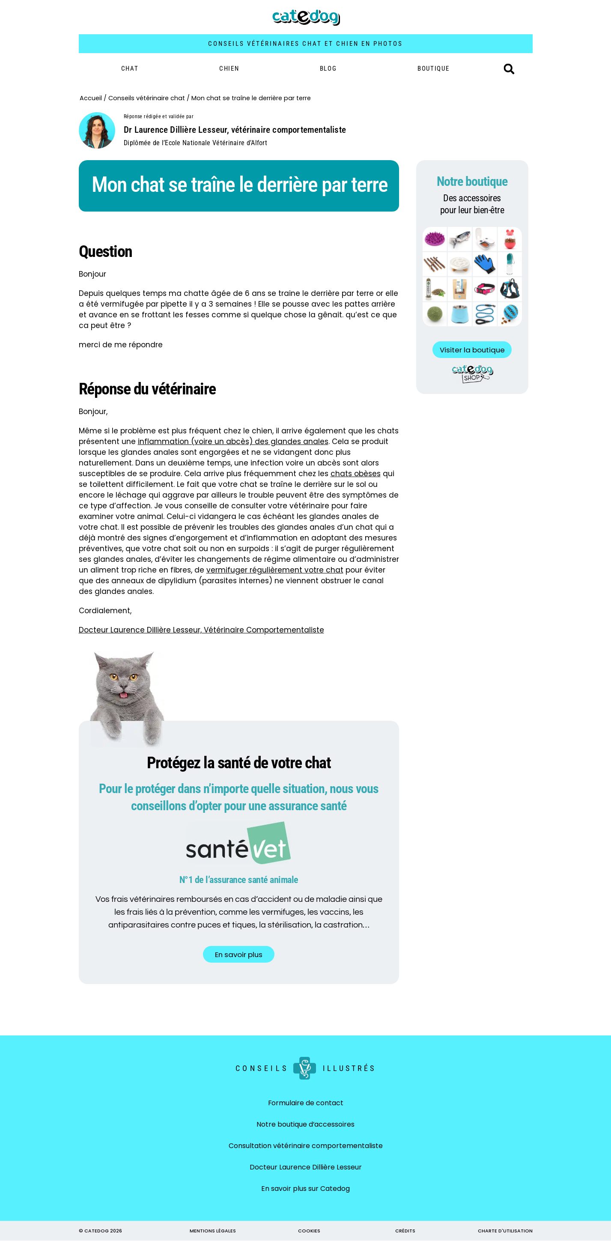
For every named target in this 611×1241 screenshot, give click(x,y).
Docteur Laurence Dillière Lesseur (306, 1167)
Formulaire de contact (305, 1103)
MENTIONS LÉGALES (213, 1231)
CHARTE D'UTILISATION (505, 1231)
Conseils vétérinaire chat (146, 98)
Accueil (91, 98)
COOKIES (309, 1231)
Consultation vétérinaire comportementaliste (306, 1146)
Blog (328, 68)
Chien (229, 68)
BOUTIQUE (433, 68)
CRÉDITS (405, 1231)
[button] (509, 69)
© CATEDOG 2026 (100, 1231)
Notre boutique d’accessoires (305, 1125)
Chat (130, 68)
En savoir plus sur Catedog (305, 1189)
